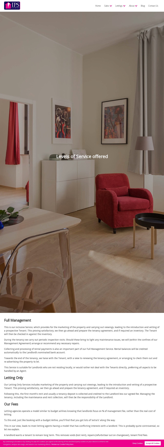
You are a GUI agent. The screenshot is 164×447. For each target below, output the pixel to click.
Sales (101, 5)
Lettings (114, 5)
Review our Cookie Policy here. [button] (63, 444)
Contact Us (152, 5)
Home (91, 5)
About (128, 5)
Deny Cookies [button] (138, 443)
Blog (140, 5)
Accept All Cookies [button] (152, 443)
